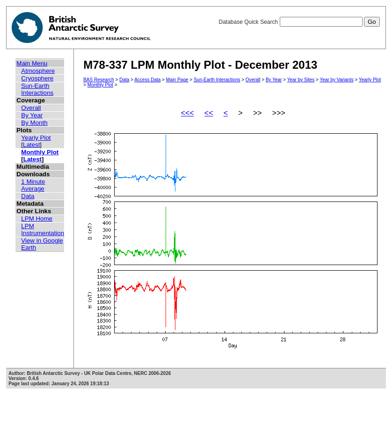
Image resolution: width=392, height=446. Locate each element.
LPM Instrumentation (42, 230)
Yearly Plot (36, 137)
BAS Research (98, 79)
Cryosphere (37, 78)
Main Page (177, 79)
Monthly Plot (39, 152)
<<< (187, 113)
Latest (31, 144)
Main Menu (31, 63)
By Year (32, 115)
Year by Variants (336, 79)
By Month (34, 122)
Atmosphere (38, 70)
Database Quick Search (298, 22)
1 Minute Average (33, 185)
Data (27, 196)
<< (208, 113)
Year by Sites (301, 79)
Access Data (147, 79)
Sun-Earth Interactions (37, 89)
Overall (31, 107)
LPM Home (36, 218)
